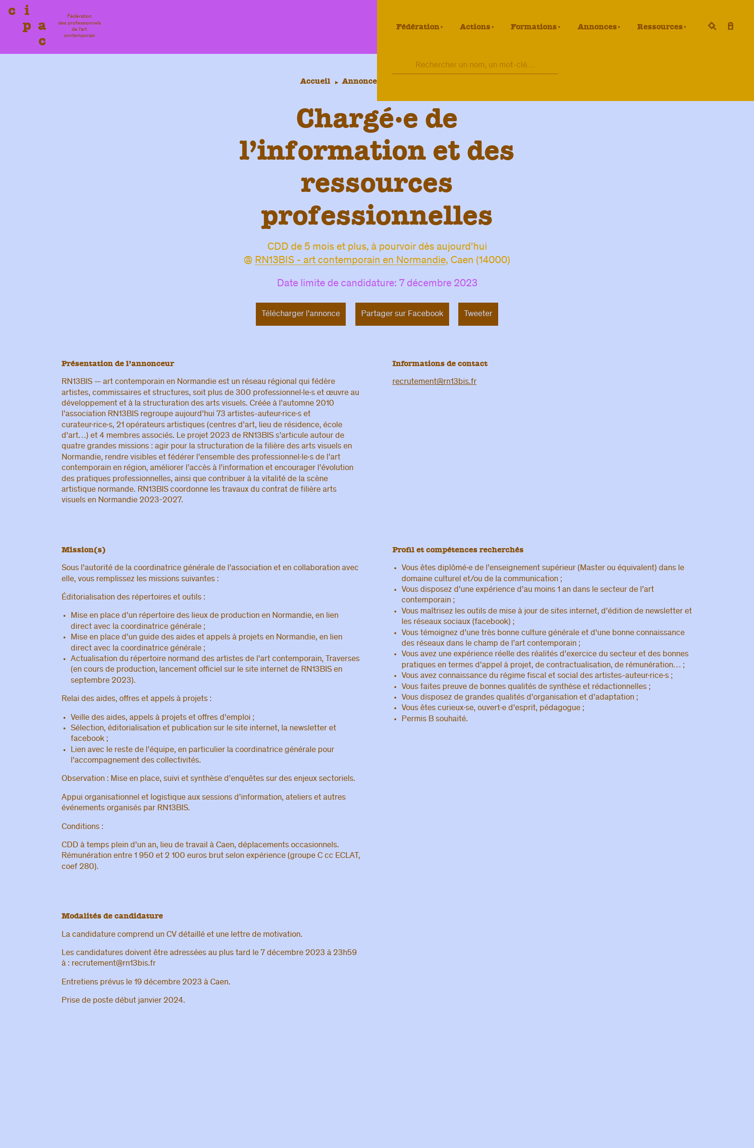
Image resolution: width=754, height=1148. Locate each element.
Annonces (597, 26)
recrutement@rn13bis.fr (434, 382)
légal (525, 1133)
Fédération (418, 26)
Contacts (478, 1133)
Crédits (656, 1133)
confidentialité (598, 1133)
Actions (475, 26)
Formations (534, 26)
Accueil (313, 81)
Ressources (660, 26)
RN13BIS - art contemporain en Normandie (350, 261)
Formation (610, 1099)
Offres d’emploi (425, 81)
